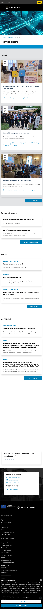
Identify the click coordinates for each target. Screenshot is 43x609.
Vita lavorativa (4, 548)
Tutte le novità (33, 201)
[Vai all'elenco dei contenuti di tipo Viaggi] (15, 145)
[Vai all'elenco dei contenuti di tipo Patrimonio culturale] (8, 98)
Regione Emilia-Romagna (6, 2)
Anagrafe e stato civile (6, 543)
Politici (2, 530)
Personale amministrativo (7, 532)
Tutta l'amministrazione (30, 242)
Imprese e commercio (6, 550)
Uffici (2, 525)
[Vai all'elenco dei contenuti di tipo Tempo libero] (27, 98)
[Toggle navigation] (3, 7)
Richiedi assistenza (12, 480)
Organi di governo (5, 520)
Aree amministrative (6, 522)
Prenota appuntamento (13, 482)
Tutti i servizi (34, 306)
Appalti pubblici (5, 553)
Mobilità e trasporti (6, 560)
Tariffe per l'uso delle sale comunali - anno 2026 (19, 328)
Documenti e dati (5, 535)
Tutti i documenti (33, 378)
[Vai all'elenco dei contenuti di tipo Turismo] (7, 145)
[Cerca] (41, 7)
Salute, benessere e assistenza (9, 570)
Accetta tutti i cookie (21, 605)
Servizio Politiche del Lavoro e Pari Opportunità (18, 219)
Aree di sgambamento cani (12, 277)
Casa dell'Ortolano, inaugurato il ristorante (16, 133)
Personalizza (21, 601)
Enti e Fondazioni (5, 527)
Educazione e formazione (7, 563)
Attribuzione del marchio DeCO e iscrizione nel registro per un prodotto (21, 293)
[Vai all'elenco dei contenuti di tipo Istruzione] (18, 98)
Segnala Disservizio (12, 490)
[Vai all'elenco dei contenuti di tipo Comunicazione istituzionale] (10, 190)
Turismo (3, 558)
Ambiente (3, 567)
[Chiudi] (41, 579)
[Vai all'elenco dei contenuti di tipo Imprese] (7, 143)
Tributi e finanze (5, 565)
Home (4, 37)
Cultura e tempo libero (6, 545)
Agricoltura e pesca (6, 575)
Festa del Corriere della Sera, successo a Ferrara (17, 180)
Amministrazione (6, 515)
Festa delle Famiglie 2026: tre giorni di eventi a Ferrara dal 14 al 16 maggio (21, 87)
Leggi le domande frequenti (14, 477)
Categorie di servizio (7, 538)
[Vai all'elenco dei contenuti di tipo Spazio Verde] (27, 143)
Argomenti (10, 37)
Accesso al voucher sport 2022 (13, 264)
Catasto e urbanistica (6, 555)
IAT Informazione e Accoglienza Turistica (16, 230)
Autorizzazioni (4, 572)
